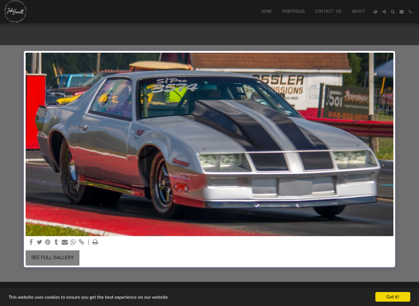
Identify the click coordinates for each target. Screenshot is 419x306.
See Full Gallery (52, 257)
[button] (384, 12)
